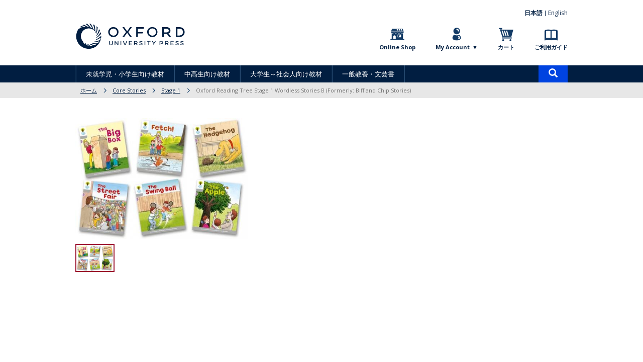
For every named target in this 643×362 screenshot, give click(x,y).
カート (506, 47)
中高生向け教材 (207, 73)
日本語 (533, 13)
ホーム (88, 90)
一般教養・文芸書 (368, 73)
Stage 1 (170, 90)
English (558, 13)
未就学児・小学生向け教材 (125, 73)
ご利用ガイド (551, 47)
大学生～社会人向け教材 (286, 73)
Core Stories (129, 90)
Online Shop (397, 47)
